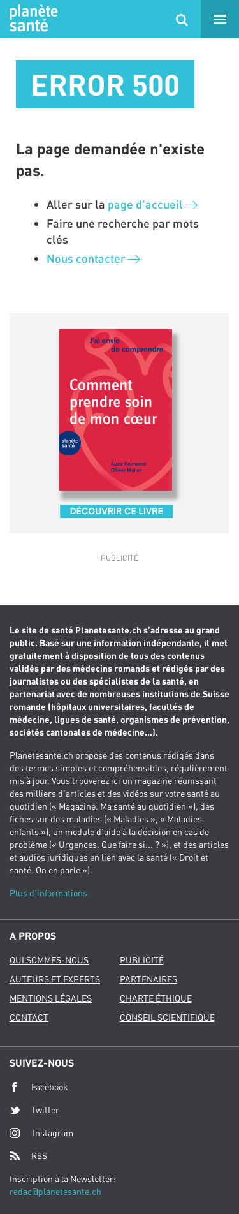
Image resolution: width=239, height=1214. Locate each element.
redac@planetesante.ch (55, 1191)
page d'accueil (153, 204)
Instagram (41, 1132)
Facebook (39, 1087)
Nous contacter (93, 258)
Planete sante (32, 19)
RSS (28, 1156)
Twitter (34, 1110)
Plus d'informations (48, 892)
